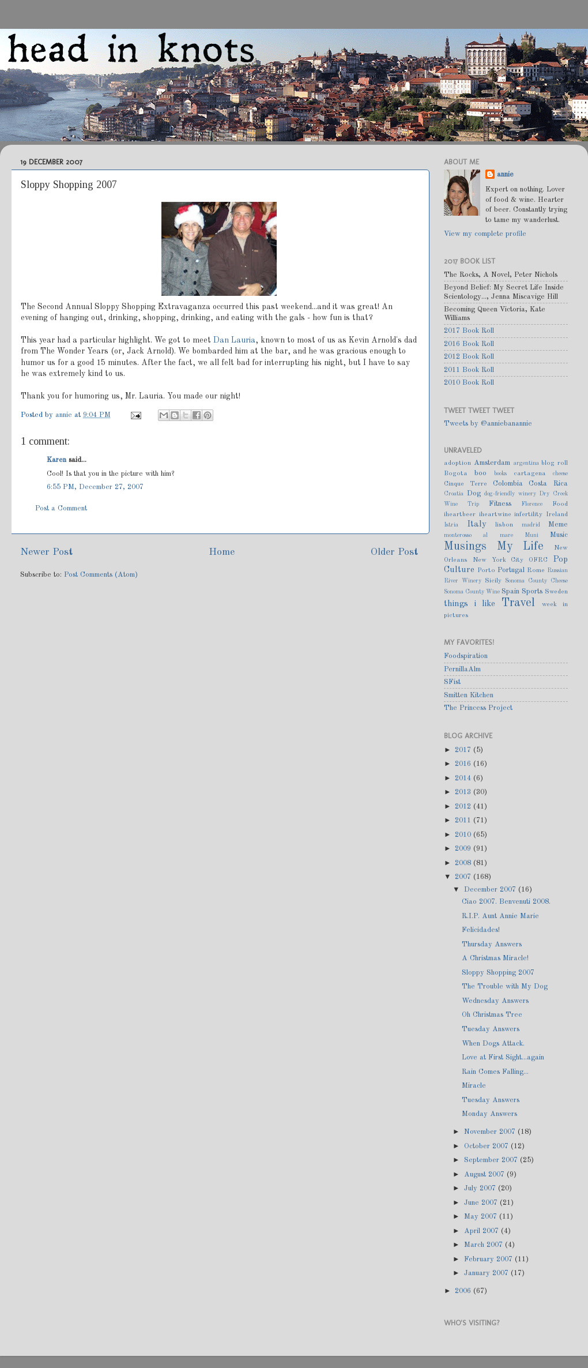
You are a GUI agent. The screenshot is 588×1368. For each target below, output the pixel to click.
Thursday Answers (492, 944)
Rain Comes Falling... (495, 1072)
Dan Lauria (234, 340)
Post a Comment (61, 508)
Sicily (493, 580)
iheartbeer (460, 514)
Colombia (508, 483)
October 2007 (487, 1146)
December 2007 (491, 889)
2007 (464, 877)
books (500, 473)
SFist (452, 682)
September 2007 (492, 1160)
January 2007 (487, 1273)
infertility (528, 514)
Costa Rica (548, 483)
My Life (520, 547)
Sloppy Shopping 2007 (498, 972)
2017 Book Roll (469, 331)
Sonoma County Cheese (536, 581)
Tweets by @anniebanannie (488, 423)
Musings (465, 547)
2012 (464, 806)
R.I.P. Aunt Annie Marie (500, 916)
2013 (464, 792)
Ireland (557, 514)
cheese (560, 473)
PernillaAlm (462, 669)
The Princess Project (478, 708)
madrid (531, 525)
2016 (464, 764)
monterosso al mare (478, 535)
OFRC (538, 560)
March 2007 (484, 1245)
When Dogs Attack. (493, 1043)
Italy (477, 524)
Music (559, 535)
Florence (531, 504)
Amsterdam (492, 463)
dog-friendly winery (510, 494)
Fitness (500, 504)
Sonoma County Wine (472, 592)
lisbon (504, 524)
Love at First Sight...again (503, 1057)
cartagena (530, 473)
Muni (531, 535)
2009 (464, 848)
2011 (464, 820)
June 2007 (482, 1203)
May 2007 (481, 1216)
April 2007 (482, 1231)
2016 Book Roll (469, 344)
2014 (464, 778)
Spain (510, 591)
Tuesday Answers (490, 1029)
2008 (464, 863)
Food (560, 504)
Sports (532, 591)
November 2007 (491, 1132)
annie (64, 415)
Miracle (474, 1085)
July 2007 (481, 1188)
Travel (518, 603)
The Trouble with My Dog (505, 986)
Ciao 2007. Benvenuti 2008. (506, 901)
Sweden (556, 591)
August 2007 (485, 1174)
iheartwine (495, 514)
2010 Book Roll (469, 382)
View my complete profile (485, 234)
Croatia (453, 494)
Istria (451, 525)
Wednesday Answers (495, 1001)
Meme (558, 524)
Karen (56, 460)
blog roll (554, 463)
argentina (526, 463)
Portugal (511, 570)
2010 (464, 835)
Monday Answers (489, 1114)
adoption (457, 463)
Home (222, 552)
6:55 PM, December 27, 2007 (95, 487)
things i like (469, 603)
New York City (498, 560)
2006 (464, 1291)
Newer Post (46, 552)
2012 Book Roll (469, 356)
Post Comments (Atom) (101, 574)
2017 (464, 750)
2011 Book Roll (469, 370)
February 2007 (489, 1259)
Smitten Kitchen (468, 695)
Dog (474, 493)
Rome (536, 570)
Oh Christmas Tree (492, 1015)
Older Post (394, 552)
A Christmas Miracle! (495, 958)
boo (480, 473)
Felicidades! (481, 930)
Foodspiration (466, 656)
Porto (486, 570)
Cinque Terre (465, 483)
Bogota (456, 473)
